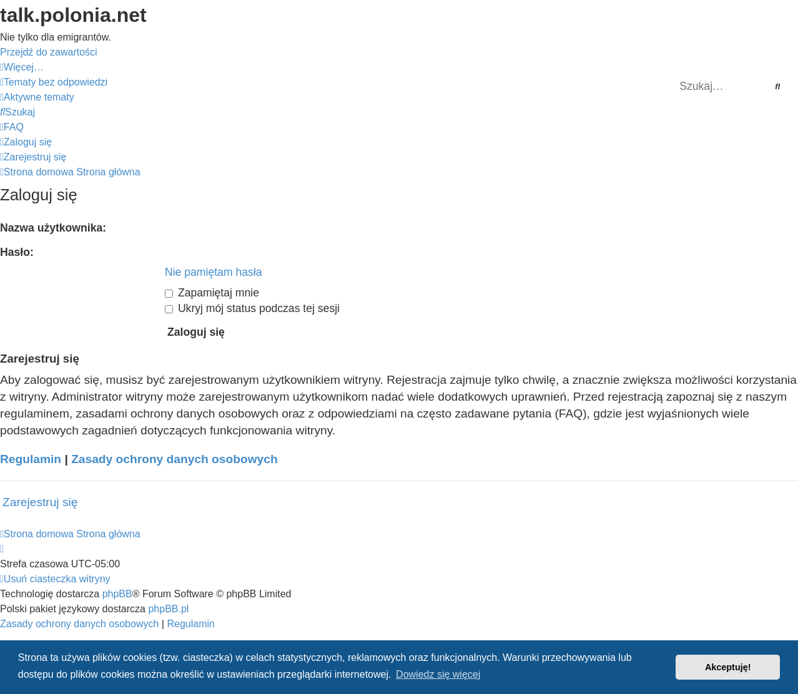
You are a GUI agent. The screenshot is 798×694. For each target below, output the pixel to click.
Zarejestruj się (40, 502)
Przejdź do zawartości (48, 52)
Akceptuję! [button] (728, 667)
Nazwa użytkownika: (53, 228)
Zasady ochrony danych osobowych (174, 459)
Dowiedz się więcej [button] (438, 674)
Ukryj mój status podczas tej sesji (252, 308)
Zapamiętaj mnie (212, 292)
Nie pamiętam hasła (213, 272)
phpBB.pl (168, 609)
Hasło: (17, 252)
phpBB (117, 594)
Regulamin (30, 459)
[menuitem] (53, 82)
